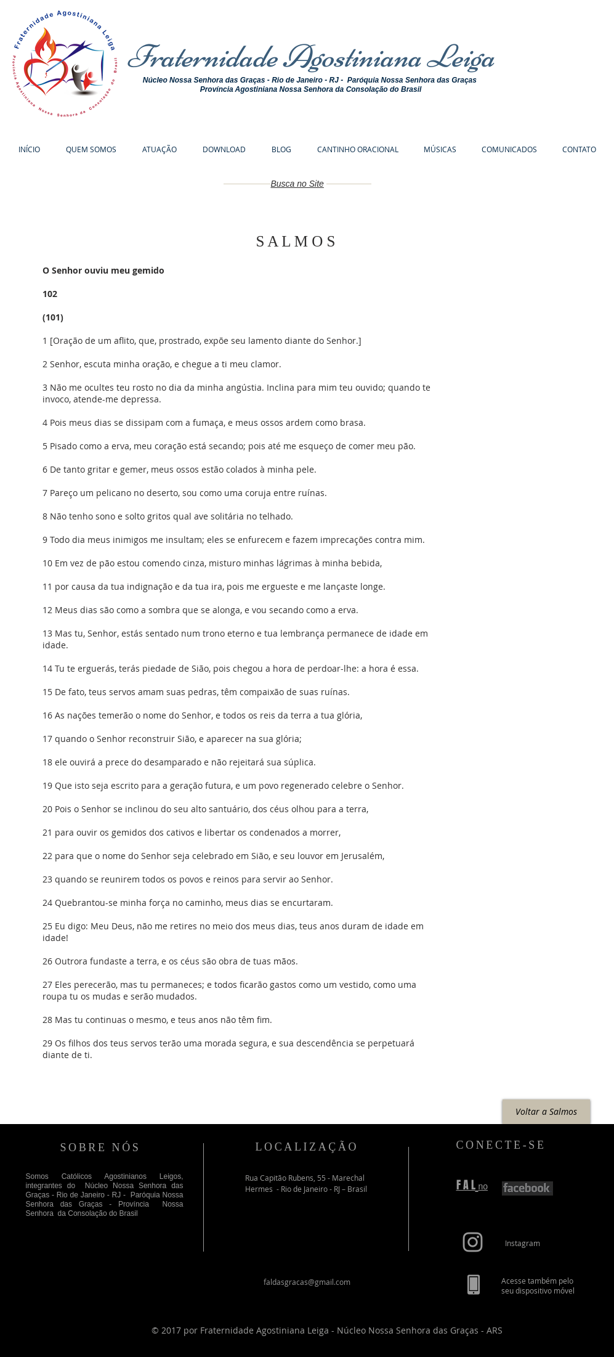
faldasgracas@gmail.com (307, 1282)
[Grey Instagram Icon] (472, 1242)
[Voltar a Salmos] (546, 1111)
